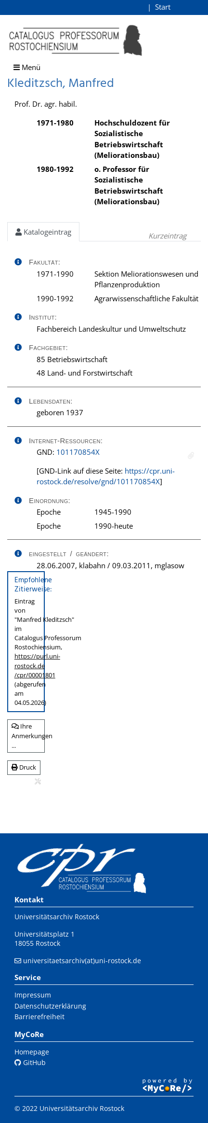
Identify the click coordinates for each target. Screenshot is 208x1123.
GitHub (30, 1062)
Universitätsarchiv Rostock (56, 916)
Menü (26, 67)
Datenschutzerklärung (50, 1006)
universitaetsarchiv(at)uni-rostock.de (82, 960)
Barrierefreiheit (39, 1016)
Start (162, 7)
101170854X (78, 452)
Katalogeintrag (43, 232)
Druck (24, 767)
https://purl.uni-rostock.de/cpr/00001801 (37, 665)
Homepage (31, 1051)
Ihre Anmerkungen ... (28, 735)
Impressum (32, 994)
